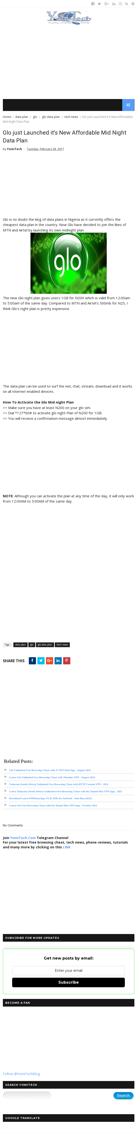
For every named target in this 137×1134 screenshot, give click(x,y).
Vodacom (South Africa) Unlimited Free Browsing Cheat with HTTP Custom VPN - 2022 (58, 784)
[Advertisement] (68, 62)
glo (35, 117)
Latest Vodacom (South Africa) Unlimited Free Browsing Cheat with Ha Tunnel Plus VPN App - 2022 (65, 791)
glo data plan (51, 117)
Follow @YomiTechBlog (21, 1074)
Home (7, 117)
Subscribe (68, 982)
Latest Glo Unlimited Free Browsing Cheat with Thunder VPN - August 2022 (52, 777)
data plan (21, 117)
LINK (67, 847)
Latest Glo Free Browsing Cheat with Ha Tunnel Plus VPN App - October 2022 (53, 805)
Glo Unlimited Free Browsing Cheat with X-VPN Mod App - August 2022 (50, 770)
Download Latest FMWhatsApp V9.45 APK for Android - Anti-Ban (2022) (50, 798)
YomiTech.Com (23, 838)
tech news (71, 117)
